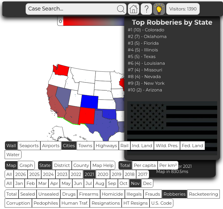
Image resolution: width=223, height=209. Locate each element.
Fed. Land (192, 145)
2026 (20, 174)
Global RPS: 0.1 (200, 9)
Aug (99, 183)
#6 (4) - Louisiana (146, 63)
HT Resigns (135, 203)
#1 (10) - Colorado (146, 30)
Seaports (29, 145)
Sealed (27, 194)
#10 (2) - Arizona (145, 90)
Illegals (134, 194)
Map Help (103, 165)
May (66, 183)
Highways (106, 145)
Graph (26, 165)
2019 (116, 174)
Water (13, 154)
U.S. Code (161, 203)
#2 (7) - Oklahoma (147, 36)
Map (11, 165)
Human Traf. (75, 203)
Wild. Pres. (167, 145)
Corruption (18, 203)
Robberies (174, 194)
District (62, 165)
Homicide (112, 194)
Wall (11, 145)
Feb (30, 183)
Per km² (168, 165)
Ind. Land (142, 145)
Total (125, 165)
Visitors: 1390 (163, 9)
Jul (89, 183)
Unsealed (48, 194)
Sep (112, 183)
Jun (78, 183)
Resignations (105, 203)
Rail (125, 145)
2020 (103, 174)
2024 (48, 174)
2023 (62, 174)
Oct (123, 183)
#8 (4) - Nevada (144, 76)
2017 (143, 174)
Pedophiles (46, 203)
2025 (34, 174)
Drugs (68, 194)
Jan (19, 183)
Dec (147, 183)
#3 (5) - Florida (143, 43)
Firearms (88, 194)
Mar (42, 183)
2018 (129, 174)
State (45, 165)
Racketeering (203, 194)
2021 (89, 174)
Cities (69, 145)
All (9, 174)
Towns (85, 145)
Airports (51, 145)
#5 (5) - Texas (141, 56)
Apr (54, 183)
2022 (76, 174)
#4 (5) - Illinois (143, 50)
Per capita (145, 165)
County (81, 165)
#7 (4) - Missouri (145, 70)
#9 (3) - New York (146, 83)
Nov (135, 183)
